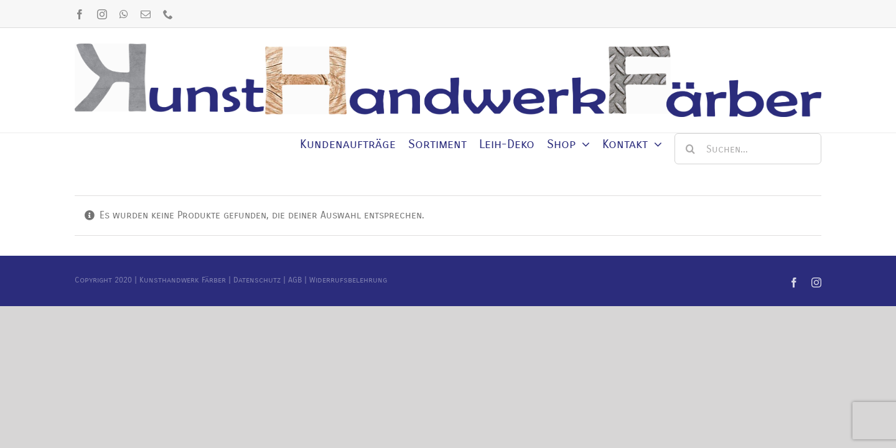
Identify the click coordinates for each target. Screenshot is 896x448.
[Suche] (690, 148)
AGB (295, 280)
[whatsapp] (123, 14)
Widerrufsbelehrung (348, 280)
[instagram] (102, 14)
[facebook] (80, 14)
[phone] (168, 14)
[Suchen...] (747, 148)
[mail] (146, 14)
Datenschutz (257, 280)
